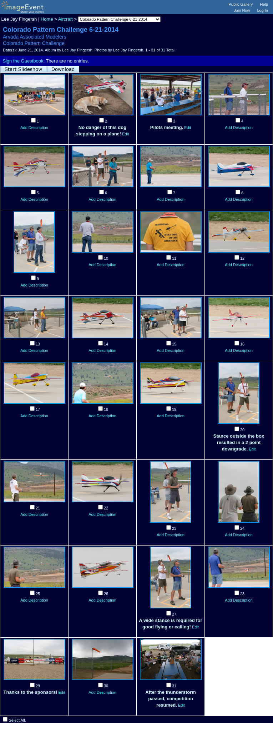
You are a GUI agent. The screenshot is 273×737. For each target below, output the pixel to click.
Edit (125, 134)
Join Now (242, 10)
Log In (262, 10)
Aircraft (65, 19)
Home (47, 19)
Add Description (34, 127)
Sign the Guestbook (22, 61)
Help (264, 4)
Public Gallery (241, 4)
